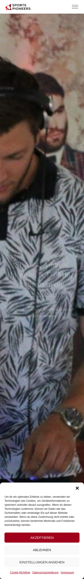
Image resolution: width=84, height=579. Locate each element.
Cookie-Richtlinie (20, 572)
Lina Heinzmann (44, 316)
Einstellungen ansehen (42, 562)
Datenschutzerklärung (45, 572)
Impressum (67, 572)
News (29, 309)
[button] (77, 488)
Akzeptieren (42, 537)
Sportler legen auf (58, 309)
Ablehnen (42, 550)
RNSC (38, 309)
